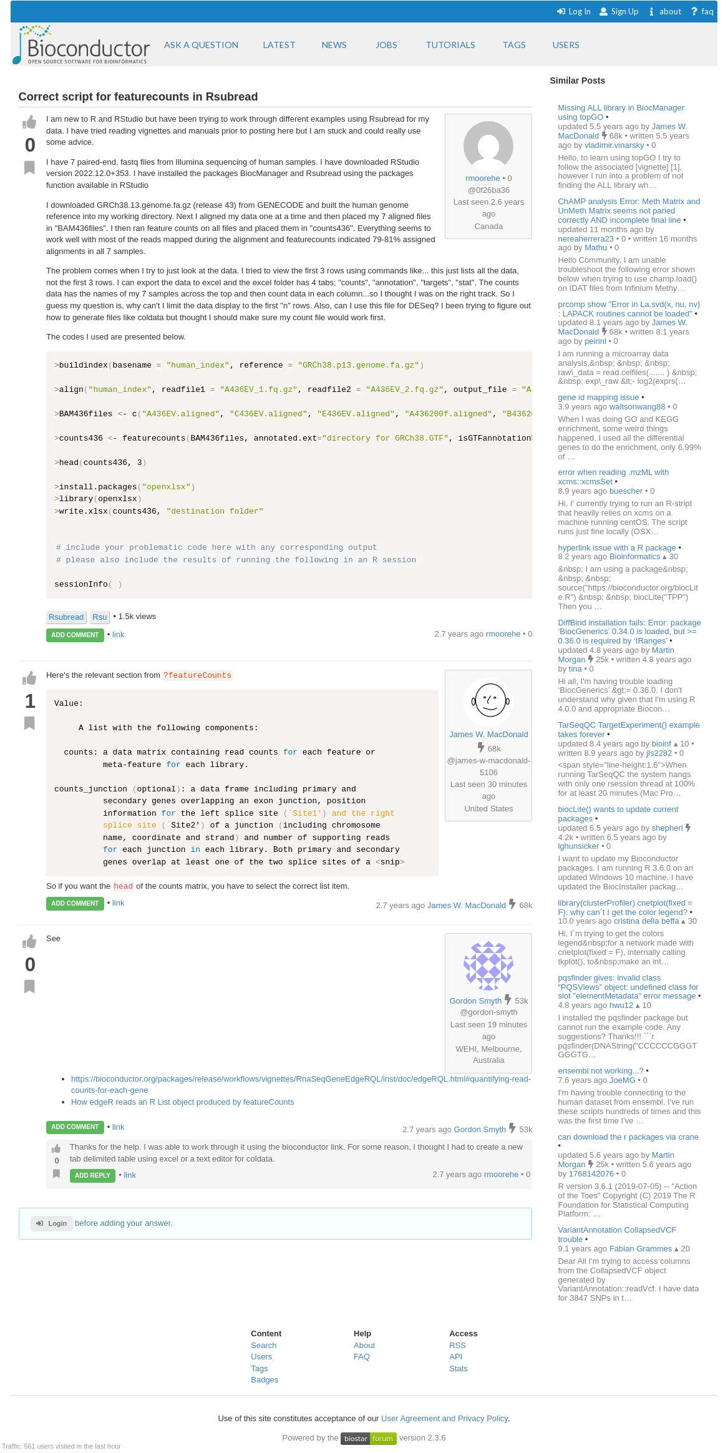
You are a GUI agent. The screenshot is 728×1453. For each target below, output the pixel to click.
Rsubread (66, 617)
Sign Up (619, 11)
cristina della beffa (647, 921)
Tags (259, 1368)
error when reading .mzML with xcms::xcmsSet (613, 476)
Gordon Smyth (476, 1000)
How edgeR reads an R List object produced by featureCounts (182, 1102)
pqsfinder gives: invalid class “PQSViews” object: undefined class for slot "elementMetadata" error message (628, 987)
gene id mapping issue (598, 397)
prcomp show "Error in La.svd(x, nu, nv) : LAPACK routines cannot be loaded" (629, 309)
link (118, 634)
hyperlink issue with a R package (618, 547)
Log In (573, 11)
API (455, 1356)
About (364, 1345)
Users (261, 1356)
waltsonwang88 (638, 406)
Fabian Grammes (641, 1248)
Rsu (99, 617)
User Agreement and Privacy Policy (444, 1418)
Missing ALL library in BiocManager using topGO (621, 112)
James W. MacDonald (488, 734)
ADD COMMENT (75, 635)
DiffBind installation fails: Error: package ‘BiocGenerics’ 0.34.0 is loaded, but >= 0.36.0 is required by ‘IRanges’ (629, 632)
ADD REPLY (92, 1175)
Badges (264, 1379)
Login (51, 1223)
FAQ (362, 1356)
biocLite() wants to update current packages (618, 814)
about (664, 11)
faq (701, 11)
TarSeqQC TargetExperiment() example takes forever (628, 729)
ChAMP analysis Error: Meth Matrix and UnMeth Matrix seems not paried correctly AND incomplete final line (629, 211)
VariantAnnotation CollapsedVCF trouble (617, 1234)
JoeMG (623, 1080)
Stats (458, 1368)
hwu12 (622, 1005)
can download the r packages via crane (628, 1137)
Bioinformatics (635, 556)
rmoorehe (482, 178)
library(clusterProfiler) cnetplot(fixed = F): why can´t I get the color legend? (625, 907)
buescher (627, 491)
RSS (457, 1345)
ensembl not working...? (600, 1070)
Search (263, 1345)
